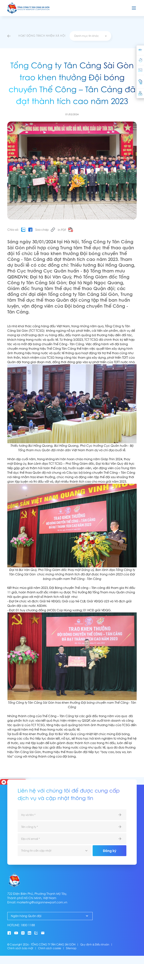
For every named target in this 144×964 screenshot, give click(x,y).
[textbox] (90, 36)
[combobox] (90, 36)
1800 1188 (28, 925)
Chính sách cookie (49, 948)
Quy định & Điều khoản (94, 944)
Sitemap (71, 948)
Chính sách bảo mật (20, 948)
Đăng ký (109, 850)
